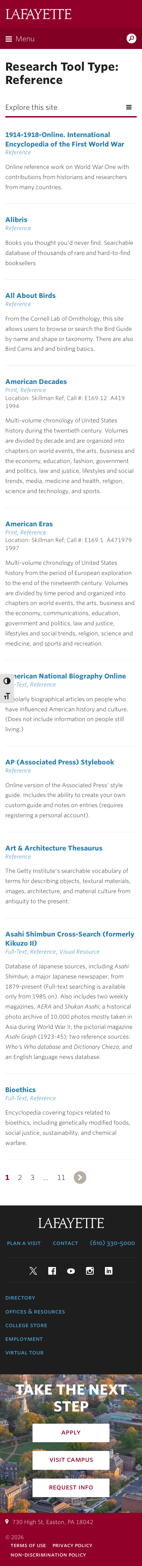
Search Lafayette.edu (131, 39)
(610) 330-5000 (112, 1242)
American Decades (36, 381)
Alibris (16, 219)
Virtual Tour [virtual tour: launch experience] (24, 1352)
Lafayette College (38, 14)
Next (80, 1177)
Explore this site (31, 107)
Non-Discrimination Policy (48, 1554)
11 (61, 1177)
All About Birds (30, 295)
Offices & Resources (35, 1311)
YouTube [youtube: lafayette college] (71, 1271)
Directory (20, 1297)
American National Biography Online (65, 676)
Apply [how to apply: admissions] (71, 1432)
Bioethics (20, 1090)
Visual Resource (79, 951)
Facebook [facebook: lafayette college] (52, 1271)
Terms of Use (28, 1545)
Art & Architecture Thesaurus (53, 848)
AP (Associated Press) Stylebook (59, 762)
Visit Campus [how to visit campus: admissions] (71, 1459)
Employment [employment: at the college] (24, 1338)
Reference (18, 152)
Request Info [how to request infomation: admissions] (71, 1487)
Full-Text (16, 684)
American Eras (29, 524)
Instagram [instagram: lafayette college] (90, 1271)
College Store (26, 1325)
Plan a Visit (24, 1242)
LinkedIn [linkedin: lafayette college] (109, 1271)
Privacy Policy (72, 1545)
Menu (25, 39)
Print (11, 390)
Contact (65, 1242)
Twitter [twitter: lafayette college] (33, 1271)
